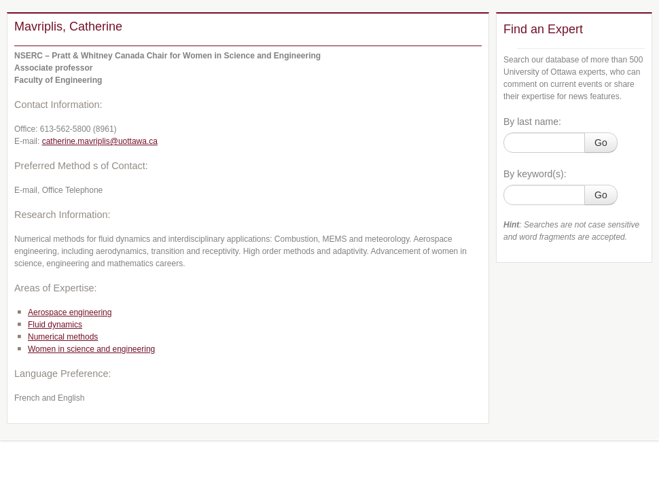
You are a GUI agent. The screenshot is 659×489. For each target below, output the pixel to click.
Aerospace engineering (69, 312)
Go (600, 142)
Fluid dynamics (55, 324)
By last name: (532, 121)
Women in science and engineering (91, 349)
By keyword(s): (535, 173)
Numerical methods (63, 337)
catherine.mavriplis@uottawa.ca (100, 141)
